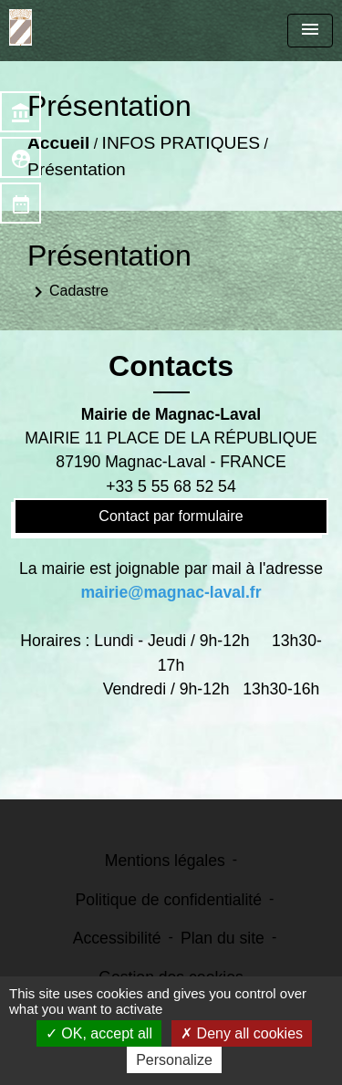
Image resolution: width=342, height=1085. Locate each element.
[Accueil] (20, 27)
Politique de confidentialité (169, 900)
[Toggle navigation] (310, 30)
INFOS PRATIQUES (181, 142)
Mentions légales (165, 860)
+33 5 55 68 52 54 (170, 486)
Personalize (174, 1060)
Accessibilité (117, 938)
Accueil (58, 142)
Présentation (76, 169)
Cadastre (68, 292)
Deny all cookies (242, 1033)
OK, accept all (99, 1033)
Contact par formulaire (170, 516)
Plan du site (222, 938)
